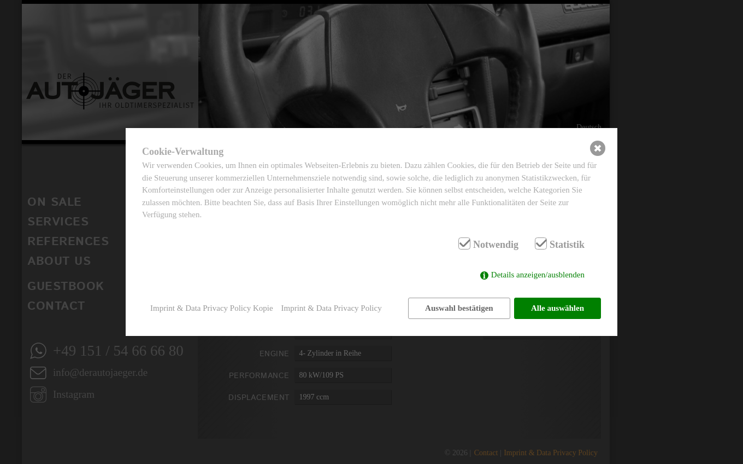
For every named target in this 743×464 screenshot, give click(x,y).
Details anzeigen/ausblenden (538, 274)
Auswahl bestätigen (459, 308)
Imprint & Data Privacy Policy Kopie (211, 308)
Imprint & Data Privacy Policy (331, 308)
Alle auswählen (557, 308)
